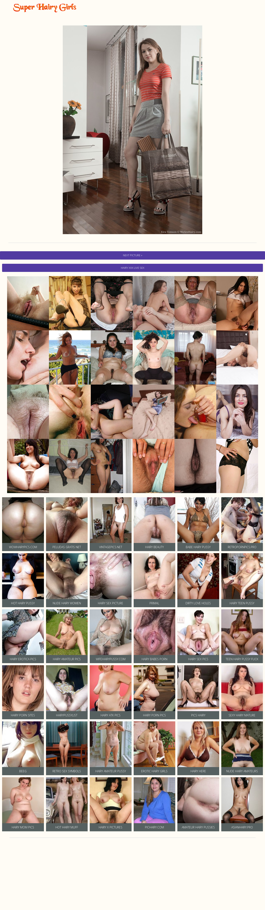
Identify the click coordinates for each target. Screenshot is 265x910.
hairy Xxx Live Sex (132, 268)
